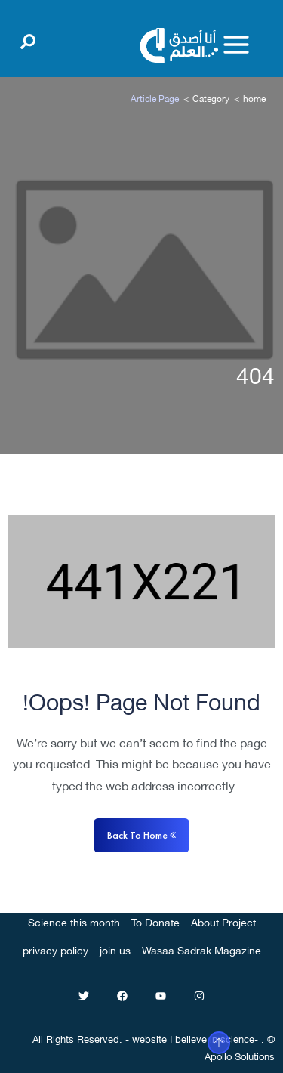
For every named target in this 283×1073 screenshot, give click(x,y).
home (254, 98)
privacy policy (55, 949)
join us (115, 949)
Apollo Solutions (240, 1056)
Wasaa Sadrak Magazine (201, 949)
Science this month (74, 921)
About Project (223, 921)
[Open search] (28, 38)
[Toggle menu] (236, 44)
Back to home (141, 835)
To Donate (155, 921)
